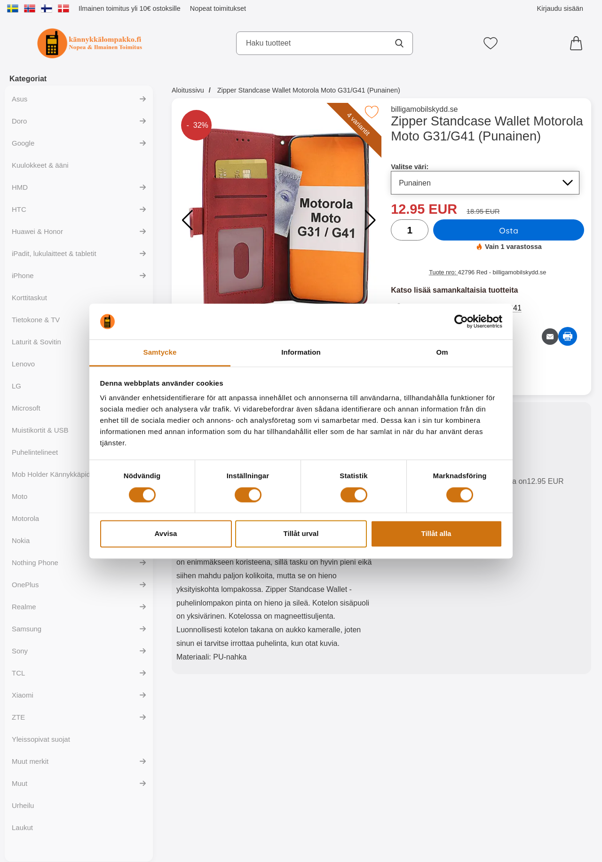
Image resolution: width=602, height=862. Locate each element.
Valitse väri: (409, 167)
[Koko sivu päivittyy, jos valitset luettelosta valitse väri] (485, 182)
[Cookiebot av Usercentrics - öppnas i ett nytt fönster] (461, 321)
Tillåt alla (436, 534)
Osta (508, 230)
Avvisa (166, 534)
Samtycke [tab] (160, 353)
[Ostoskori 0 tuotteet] (578, 43)
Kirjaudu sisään (560, 8)
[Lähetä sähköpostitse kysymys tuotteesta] (550, 336)
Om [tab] (442, 353)
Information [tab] (301, 353)
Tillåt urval (301, 534)
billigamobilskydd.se (424, 109)
